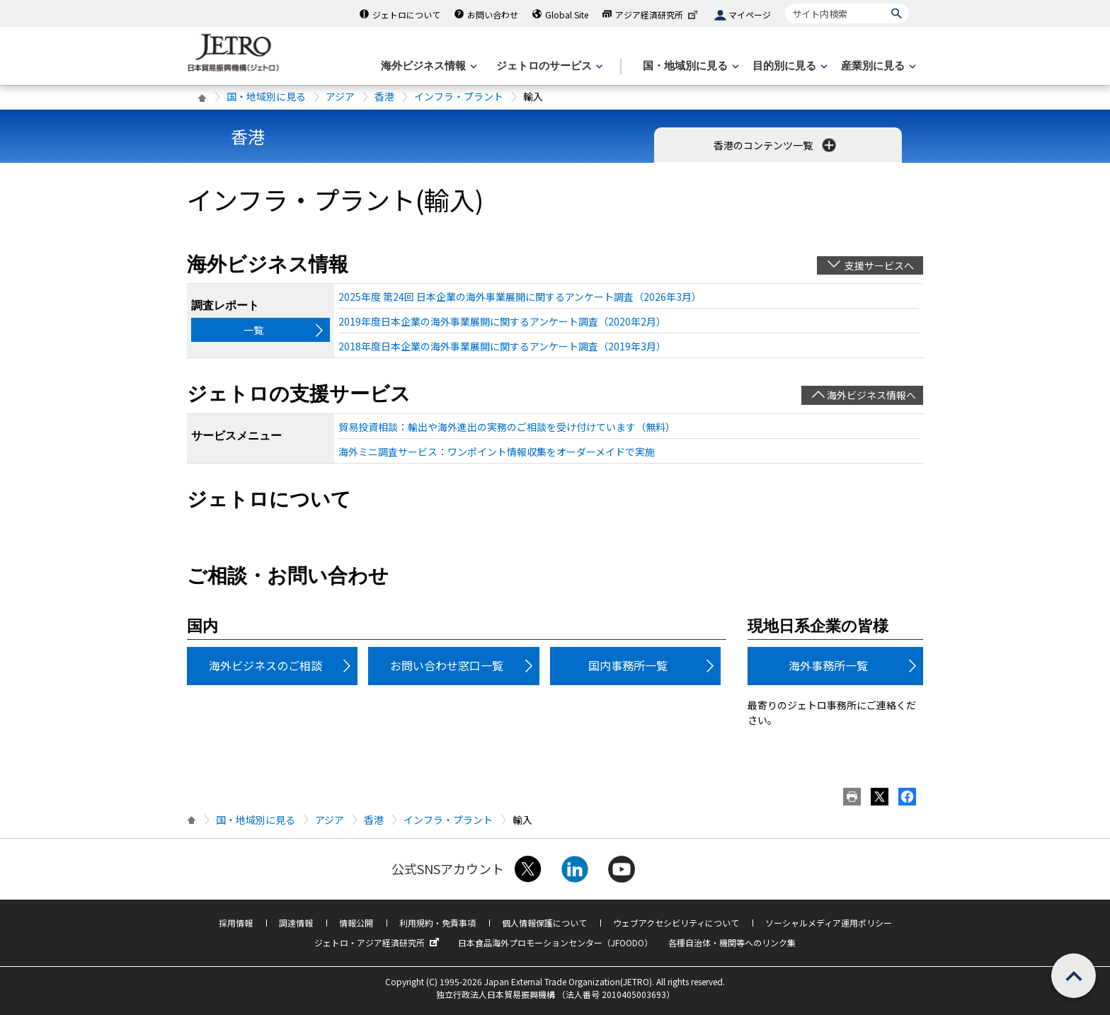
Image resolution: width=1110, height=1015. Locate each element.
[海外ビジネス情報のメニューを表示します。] (427, 66)
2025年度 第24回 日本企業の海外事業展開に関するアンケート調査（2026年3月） (520, 296)
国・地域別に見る (266, 96)
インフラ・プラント (458, 96)
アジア (340, 96)
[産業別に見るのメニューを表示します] (877, 66)
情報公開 (356, 923)
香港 (384, 96)
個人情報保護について (544, 923)
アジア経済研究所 (657, 14)
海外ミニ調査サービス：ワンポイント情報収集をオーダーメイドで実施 (496, 452)
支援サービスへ (879, 265)
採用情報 (236, 923)
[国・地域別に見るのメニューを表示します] (689, 66)
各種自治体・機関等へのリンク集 (732, 942)
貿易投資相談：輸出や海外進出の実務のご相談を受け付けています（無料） (506, 427)
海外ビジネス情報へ (871, 395)
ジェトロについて (406, 14)
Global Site (566, 14)
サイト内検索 (784, 3)
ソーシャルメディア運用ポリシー (828, 923)
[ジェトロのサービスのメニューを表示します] (548, 66)
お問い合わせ (492, 14)
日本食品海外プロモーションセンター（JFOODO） (555, 942)
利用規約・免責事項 (437, 923)
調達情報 (296, 923)
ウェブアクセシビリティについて (676, 923)
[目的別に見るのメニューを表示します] (789, 66)
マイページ (749, 14)
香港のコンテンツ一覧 (776, 145)
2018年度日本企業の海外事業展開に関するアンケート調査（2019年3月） (502, 346)
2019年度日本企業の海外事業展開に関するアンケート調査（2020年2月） (502, 321)
